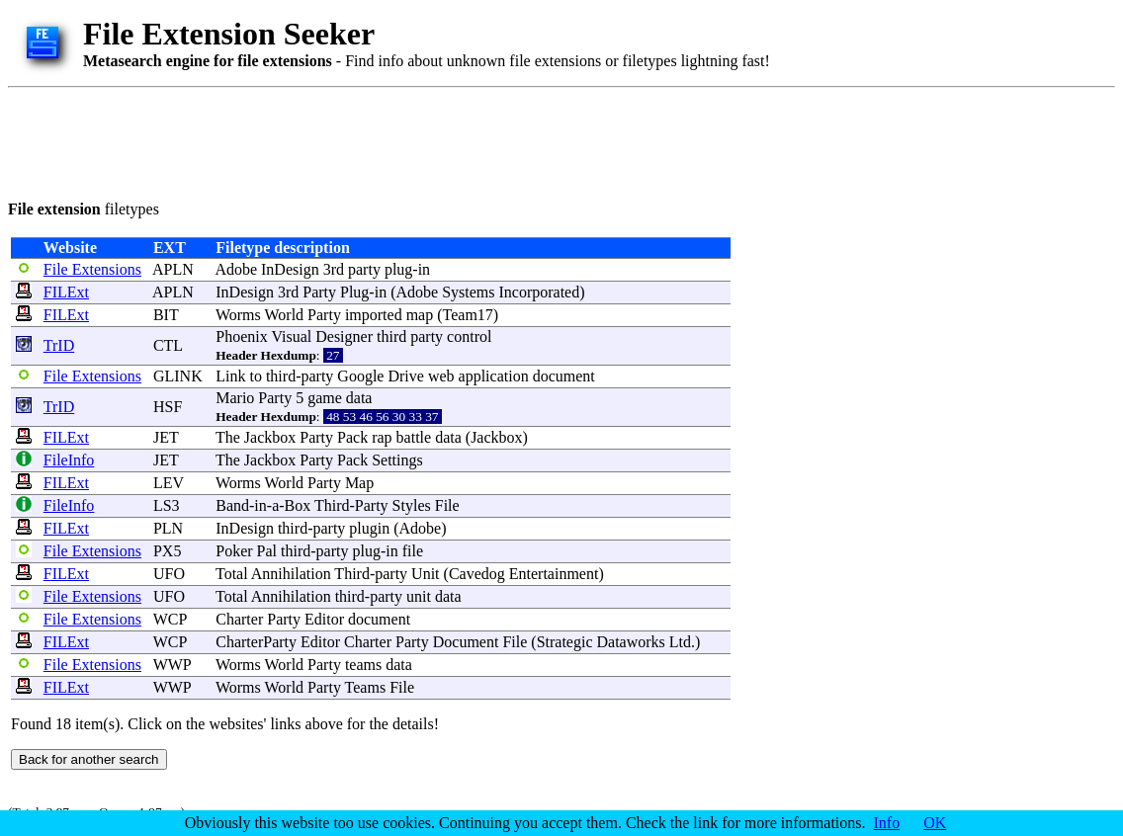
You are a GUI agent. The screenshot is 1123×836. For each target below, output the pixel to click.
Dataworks (631, 641)
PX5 (167, 551)
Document (466, 641)
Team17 (468, 314)
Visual (291, 336)
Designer (344, 336)
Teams (366, 687)
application (494, 376)
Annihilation (291, 573)
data (359, 397)
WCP (170, 619)
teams (363, 664)
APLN (173, 269)
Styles (411, 505)
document (564, 376)
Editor (324, 619)
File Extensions (92, 269)
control (469, 336)
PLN (168, 528)
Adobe (236, 269)
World (284, 314)
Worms (238, 314)
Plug (354, 292)
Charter (239, 619)
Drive (405, 376)
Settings (397, 460)
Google (360, 376)
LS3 (166, 505)
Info (887, 822)
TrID (58, 345)
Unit (425, 573)
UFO (169, 573)
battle (414, 437)
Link (230, 376)
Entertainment (554, 573)
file (412, 551)
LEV (168, 482)
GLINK (178, 376)
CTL (168, 345)
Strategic (565, 641)
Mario (235, 397)
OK (934, 822)
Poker (234, 551)
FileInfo (69, 460)
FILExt (66, 292)
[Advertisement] (368, 140)
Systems (468, 292)
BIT (165, 314)
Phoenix (241, 336)
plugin (369, 528)
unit (418, 596)
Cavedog (477, 573)
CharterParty (256, 641)
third (391, 336)
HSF (167, 406)
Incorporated (538, 292)
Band (232, 505)
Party (319, 292)
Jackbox (270, 437)
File (447, 505)
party (364, 269)
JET (165, 437)
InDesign (290, 269)
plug (398, 269)
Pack (352, 437)
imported (373, 314)
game (324, 397)
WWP (172, 664)
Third (332, 505)
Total (232, 573)
